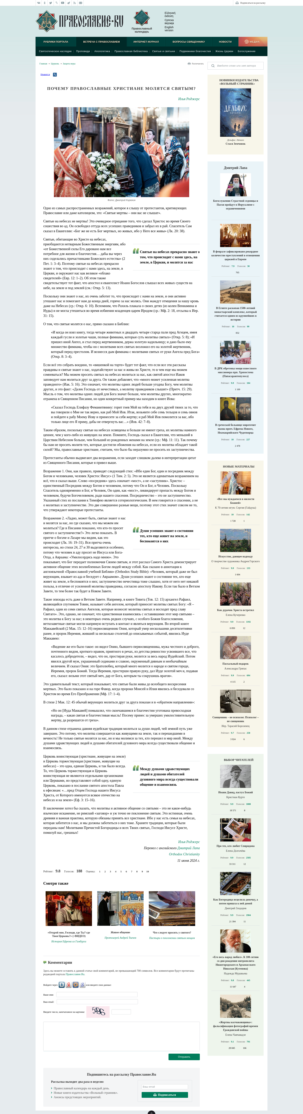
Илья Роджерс (189, 99)
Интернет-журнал (146, 41)
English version (166, 29)
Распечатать (198, 63)
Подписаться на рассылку (253, 3)
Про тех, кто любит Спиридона (236, 846)
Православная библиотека (131, 51)
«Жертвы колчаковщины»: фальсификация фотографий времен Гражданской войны (235, 1026)
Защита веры (69, 63)
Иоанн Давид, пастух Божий (235, 792)
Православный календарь (142, 21)
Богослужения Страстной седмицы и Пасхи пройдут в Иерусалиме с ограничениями (235, 204)
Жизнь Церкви (224, 51)
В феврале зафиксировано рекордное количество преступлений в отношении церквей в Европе (235, 255)
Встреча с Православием (101, 41)
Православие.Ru (75, 974)
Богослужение (246, 51)
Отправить (184, 1056)
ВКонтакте (62, 985)
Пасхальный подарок (235, 663)
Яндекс (69, 985)
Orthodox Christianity (184, 854)
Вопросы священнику (189, 41)
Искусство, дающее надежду (235, 556)
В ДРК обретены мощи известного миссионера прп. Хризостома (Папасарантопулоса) (236, 372)
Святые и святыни (163, 51)
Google (82, 985)
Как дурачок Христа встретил (235, 610)
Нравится (45, 74)
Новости (225, 41)
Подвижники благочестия (195, 51)
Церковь (55, 63)
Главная (43, 63)
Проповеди (83, 51)
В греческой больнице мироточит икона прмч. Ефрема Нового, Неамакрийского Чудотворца (235, 429)
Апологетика (102, 51)
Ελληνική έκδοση (166, 14)
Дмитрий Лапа (188, 848)
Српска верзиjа (166, 22)
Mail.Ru (75, 985)
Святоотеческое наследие (55, 51)
